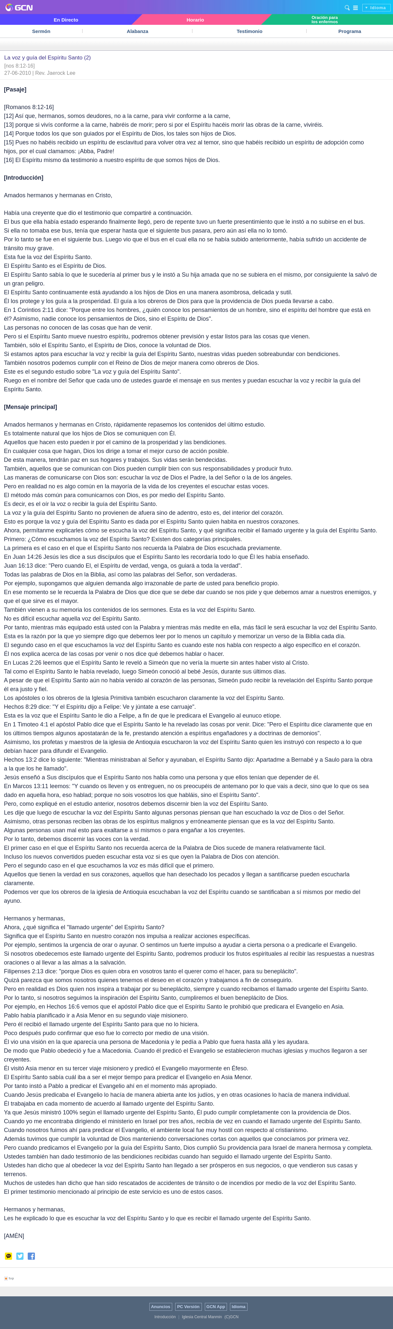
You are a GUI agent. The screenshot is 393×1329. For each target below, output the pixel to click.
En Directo (66, 20)
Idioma (378, 7)
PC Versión (188, 1306)
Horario (195, 20)
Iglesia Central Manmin (202, 1317)
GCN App (215, 1306)
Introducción (164, 1317)
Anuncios (160, 1306)
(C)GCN (231, 1317)
